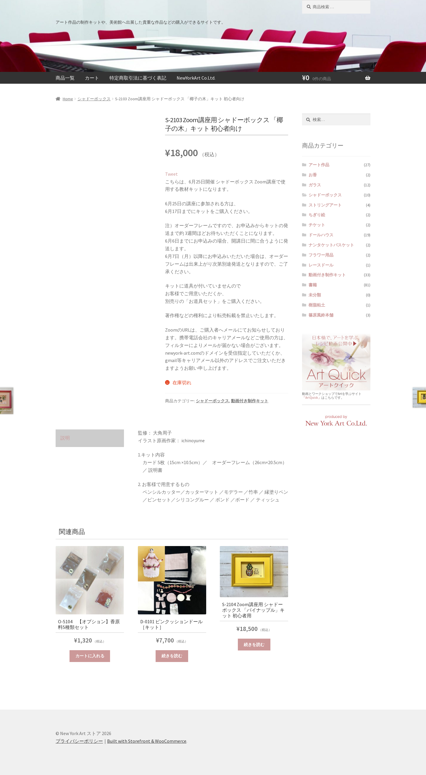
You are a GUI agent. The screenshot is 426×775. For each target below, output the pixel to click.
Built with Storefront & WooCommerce (146, 741)
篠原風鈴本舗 (321, 315)
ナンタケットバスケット (331, 245)
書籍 (313, 285)
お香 (313, 174)
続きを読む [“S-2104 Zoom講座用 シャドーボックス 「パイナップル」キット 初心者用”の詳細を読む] (254, 644)
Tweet (171, 174)
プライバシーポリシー (79, 741)
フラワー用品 (321, 255)
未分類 (315, 295)
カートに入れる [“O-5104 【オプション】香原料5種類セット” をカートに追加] (89, 655)
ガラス (315, 185)
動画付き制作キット (249, 400)
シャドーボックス (94, 98)
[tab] (90, 438)
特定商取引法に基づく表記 (137, 78)
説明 (65, 438)
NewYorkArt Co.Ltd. (196, 78)
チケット (317, 224)
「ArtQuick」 (311, 397)
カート (92, 78)
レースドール (321, 265)
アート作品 (319, 164)
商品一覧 (65, 78)
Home (68, 98)
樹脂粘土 (317, 305)
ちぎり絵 (317, 214)
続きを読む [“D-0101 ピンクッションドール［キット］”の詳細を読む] (172, 655)
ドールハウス (321, 235)
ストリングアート (325, 205)
